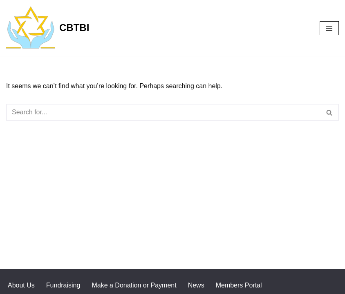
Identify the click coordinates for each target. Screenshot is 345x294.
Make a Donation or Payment (134, 285)
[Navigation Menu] (329, 28)
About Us (21, 285)
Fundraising (63, 285)
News (196, 285)
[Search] (163, 112)
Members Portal (239, 285)
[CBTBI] (47, 28)
